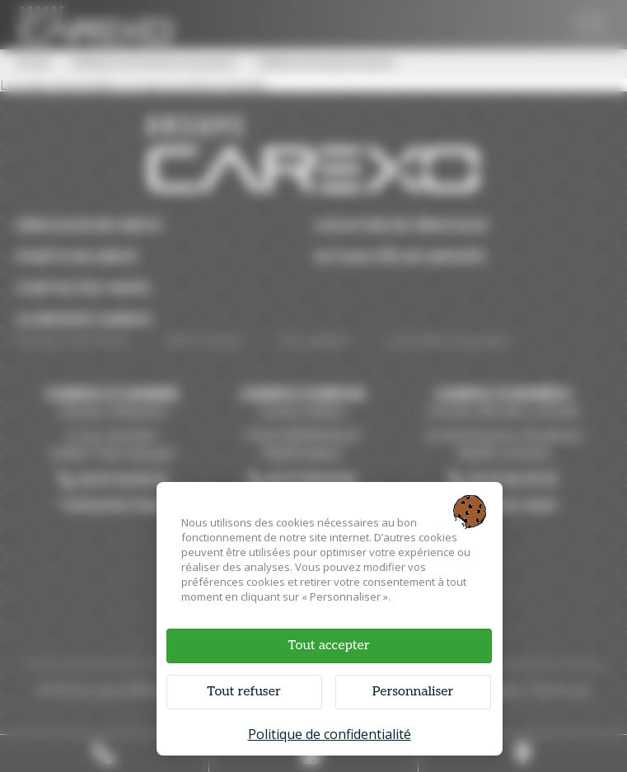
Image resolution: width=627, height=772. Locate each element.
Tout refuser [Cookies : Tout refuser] (243, 691)
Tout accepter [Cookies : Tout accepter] (328, 645)
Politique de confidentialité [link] (329, 734)
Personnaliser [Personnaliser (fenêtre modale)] (413, 691)
